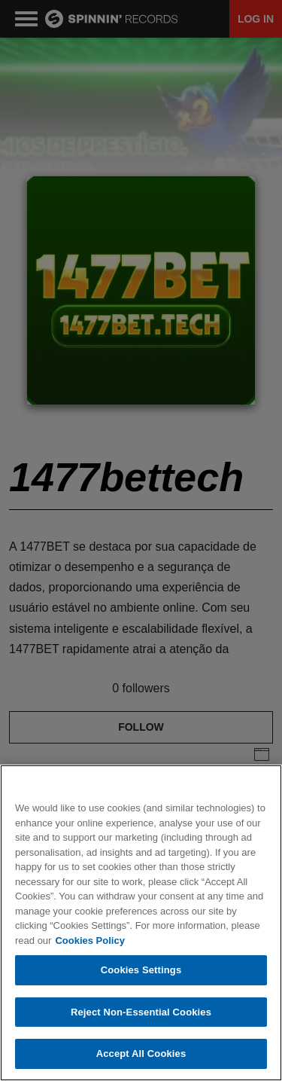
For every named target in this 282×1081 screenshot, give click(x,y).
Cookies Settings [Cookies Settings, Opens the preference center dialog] (141, 970)
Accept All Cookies (141, 1053)
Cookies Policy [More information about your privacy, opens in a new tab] (89, 940)
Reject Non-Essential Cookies (141, 1012)
